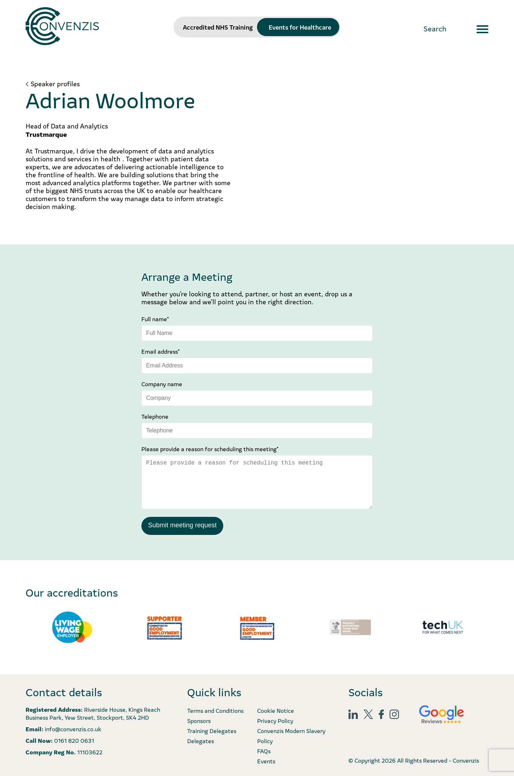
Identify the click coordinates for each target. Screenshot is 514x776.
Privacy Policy (275, 720)
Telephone (154, 416)
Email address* (160, 351)
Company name (161, 384)
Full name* (155, 319)
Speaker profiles (55, 83)
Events (266, 760)
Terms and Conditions (215, 710)
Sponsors (199, 720)
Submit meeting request (182, 524)
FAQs (264, 750)
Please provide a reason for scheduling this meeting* (209, 449)
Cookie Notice (275, 710)
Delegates (200, 740)
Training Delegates (211, 730)
